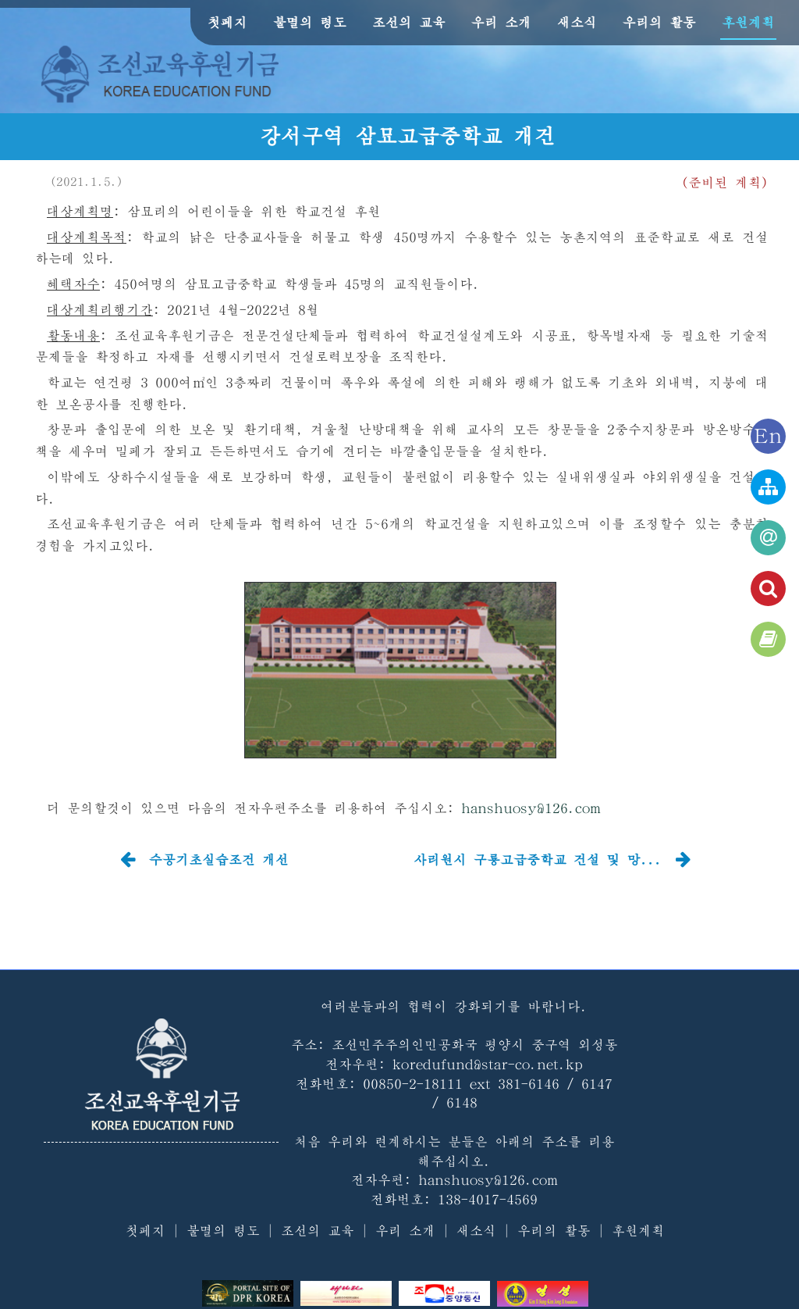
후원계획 (748, 22)
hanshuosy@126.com (531, 808)
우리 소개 (501, 22)
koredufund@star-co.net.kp (487, 1064)
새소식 (577, 22)
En (768, 436)
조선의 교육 (409, 22)
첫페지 (227, 22)
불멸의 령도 (309, 22)
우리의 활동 (659, 22)
